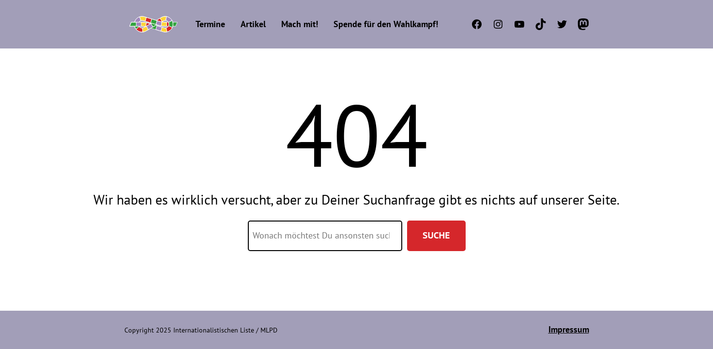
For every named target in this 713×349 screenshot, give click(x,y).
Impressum (568, 329)
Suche (436, 235)
